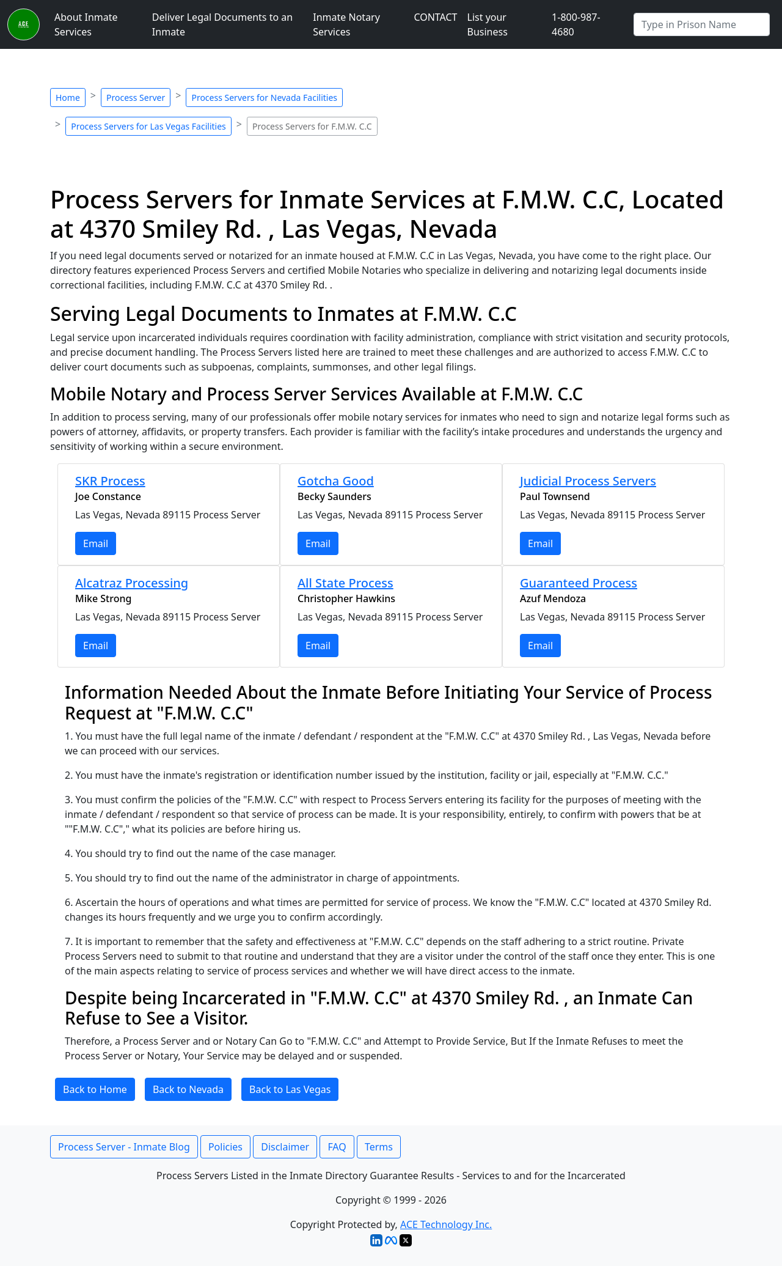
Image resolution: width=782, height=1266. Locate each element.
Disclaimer (285, 1147)
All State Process (345, 583)
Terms (379, 1147)
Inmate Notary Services (346, 24)
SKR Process (110, 481)
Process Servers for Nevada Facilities (264, 97)
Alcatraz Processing (131, 583)
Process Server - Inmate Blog (124, 1147)
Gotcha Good (336, 481)
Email (95, 543)
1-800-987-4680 (576, 24)
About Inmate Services (86, 24)
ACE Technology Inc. (446, 1224)
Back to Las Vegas (290, 1089)
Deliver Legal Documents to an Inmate (222, 24)
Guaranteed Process (578, 583)
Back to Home (95, 1089)
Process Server (135, 97)
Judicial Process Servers (588, 481)
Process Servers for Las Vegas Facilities (148, 126)
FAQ (336, 1147)
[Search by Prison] (702, 24)
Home (68, 97)
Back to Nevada (188, 1089)
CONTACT (435, 17)
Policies (225, 1147)
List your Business (487, 24)
